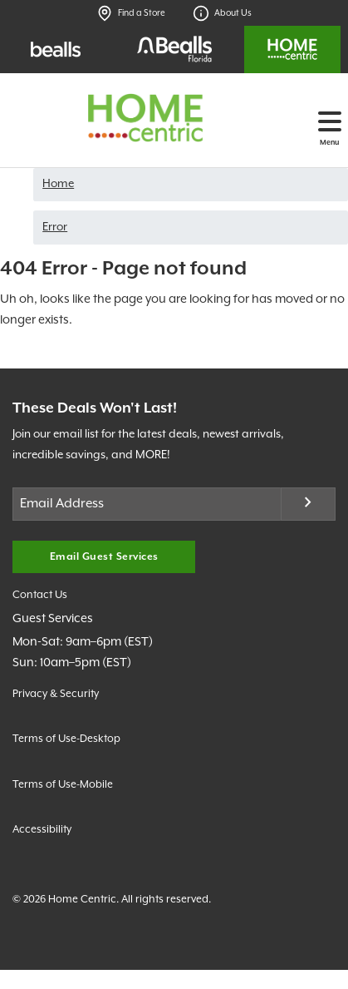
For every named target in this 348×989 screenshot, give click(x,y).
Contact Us (39, 595)
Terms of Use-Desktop (66, 739)
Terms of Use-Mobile (62, 785)
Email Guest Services (104, 557)
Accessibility (41, 829)
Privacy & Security (55, 694)
